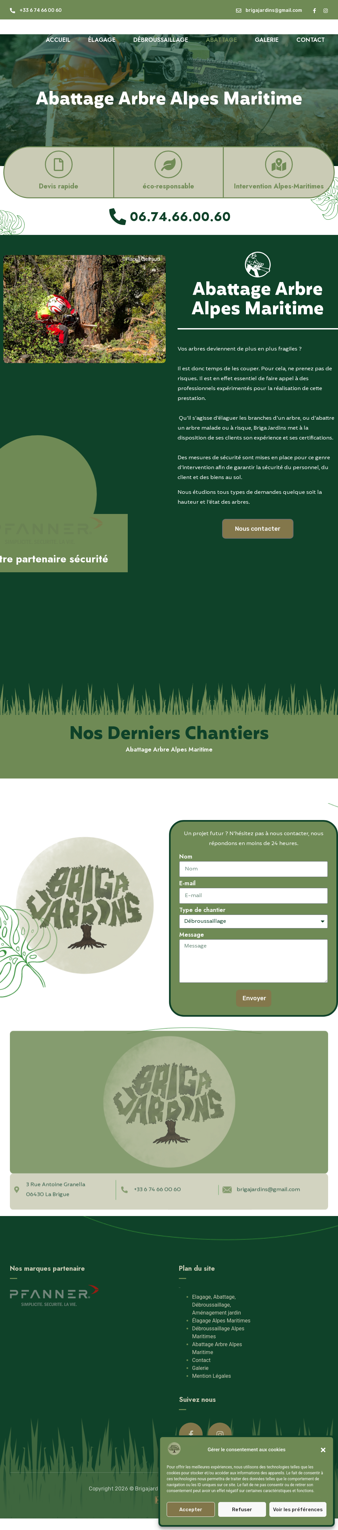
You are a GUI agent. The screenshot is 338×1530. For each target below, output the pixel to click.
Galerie (267, 40)
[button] (323, 1450)
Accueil (58, 40)
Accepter (190, 1510)
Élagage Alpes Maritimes (221, 1337)
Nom (185, 857)
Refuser (242, 1510)
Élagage (102, 40)
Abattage (221, 40)
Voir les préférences (298, 1510)
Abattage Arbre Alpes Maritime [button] (169, 749)
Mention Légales (211, 1392)
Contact (310, 40)
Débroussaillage (160, 40)
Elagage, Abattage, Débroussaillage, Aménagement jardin (216, 1321)
